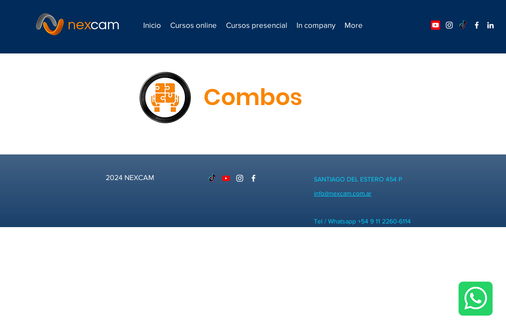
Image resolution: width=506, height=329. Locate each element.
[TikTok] (463, 25)
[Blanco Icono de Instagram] (449, 25)
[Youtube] (435, 25)
